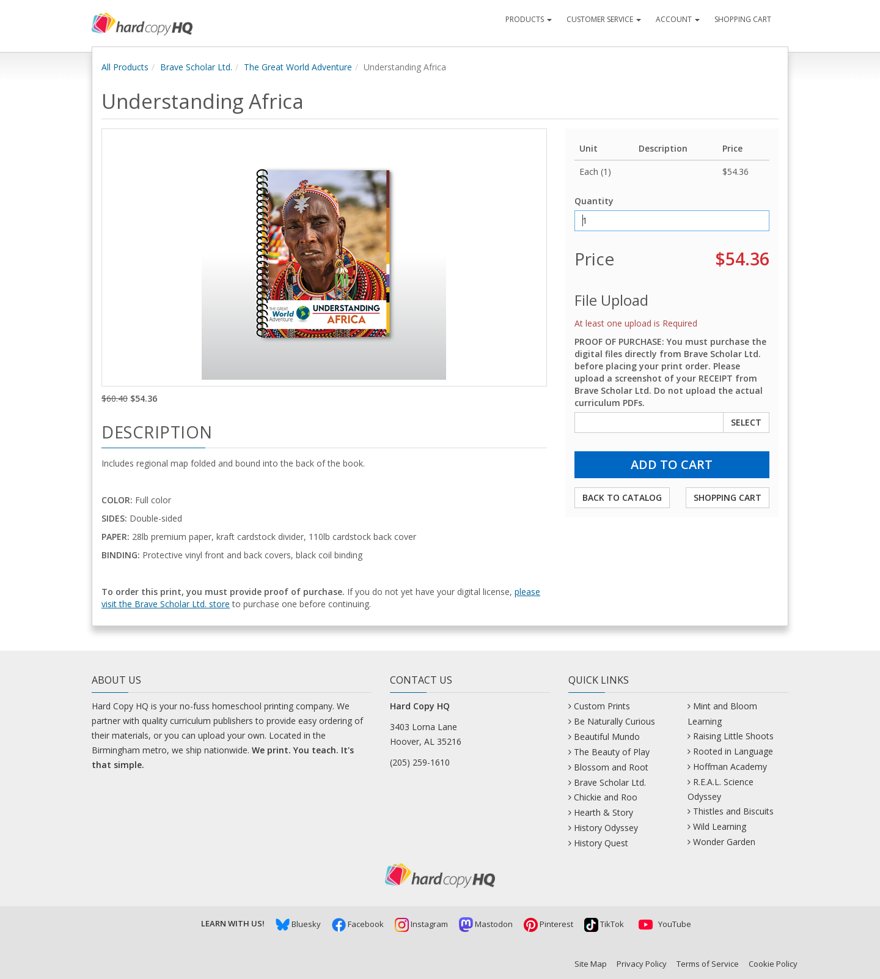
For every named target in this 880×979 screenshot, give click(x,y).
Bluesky (298, 923)
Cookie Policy (773, 963)
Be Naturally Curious (614, 721)
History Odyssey (606, 827)
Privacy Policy (642, 963)
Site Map (590, 963)
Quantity (594, 201)
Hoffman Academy (730, 766)
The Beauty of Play (612, 752)
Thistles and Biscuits (733, 811)
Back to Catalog (622, 497)
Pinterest (548, 923)
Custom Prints (602, 706)
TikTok (604, 923)
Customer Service (603, 19)
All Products (124, 67)
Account (678, 19)
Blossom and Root (611, 767)
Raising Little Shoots (733, 736)
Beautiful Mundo (607, 736)
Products (528, 19)
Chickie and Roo (605, 797)
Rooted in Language (733, 751)
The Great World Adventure (298, 67)
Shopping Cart (742, 19)
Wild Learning (719, 826)
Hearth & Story (603, 812)
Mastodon (486, 923)
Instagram (421, 923)
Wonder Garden (724, 842)
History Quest (601, 843)
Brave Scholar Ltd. (196, 67)
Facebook (358, 923)
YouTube (663, 923)
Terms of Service (707, 963)
